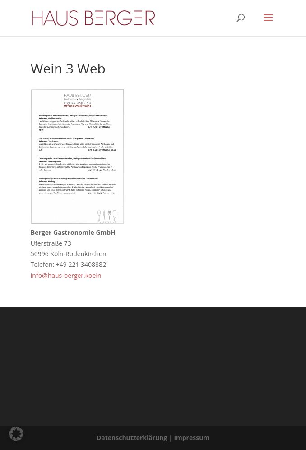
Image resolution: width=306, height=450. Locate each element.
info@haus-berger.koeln (66, 275)
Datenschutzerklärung (132, 437)
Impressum (191, 437)
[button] (16, 434)
